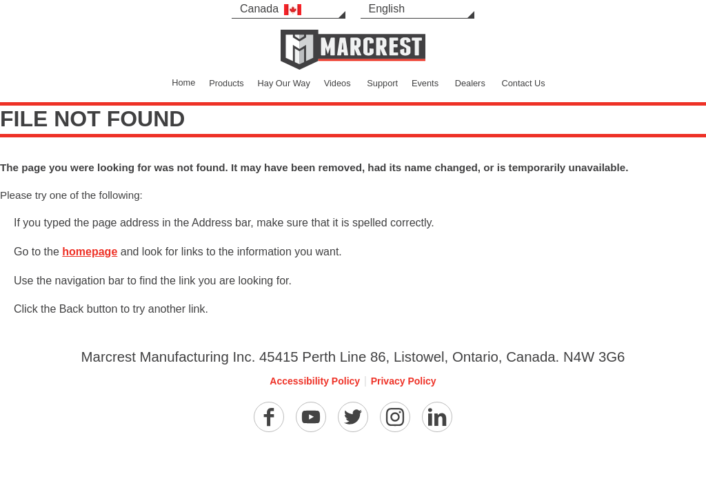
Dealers (470, 83)
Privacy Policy (403, 381)
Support (382, 83)
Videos (337, 83)
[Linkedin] (437, 417)
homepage (89, 251)
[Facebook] (269, 417)
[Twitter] (353, 417)
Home (183, 82)
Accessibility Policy (315, 381)
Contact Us (523, 83)
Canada (270, 9)
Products (226, 83)
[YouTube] (311, 417)
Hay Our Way (284, 83)
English (387, 8)
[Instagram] (395, 417)
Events (425, 83)
